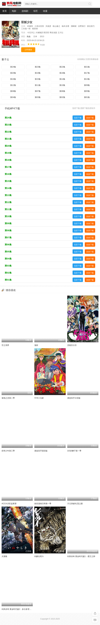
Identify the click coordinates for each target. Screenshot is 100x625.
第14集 (62, 79)
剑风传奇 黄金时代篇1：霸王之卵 (81, 556)
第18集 (62, 73)
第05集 (87, 91)
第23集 (38, 67)
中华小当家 (39, 398)
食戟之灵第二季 (8, 398)
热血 (29, 36)
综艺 (35, 11)
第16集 (13, 79)
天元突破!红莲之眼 (75, 504)
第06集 (62, 91)
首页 (4, 11)
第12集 (13, 85)
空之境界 (5, 345)
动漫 (45, 11)
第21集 (87, 67)
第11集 (38, 85)
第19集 (38, 73)
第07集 (38, 91)
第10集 (62, 85)
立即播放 (28, 50)
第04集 (13, 97)
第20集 (13, 73)
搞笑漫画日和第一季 (42, 504)
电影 (14, 11)
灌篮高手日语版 (73, 398)
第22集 (62, 67)
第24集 (13, 67)
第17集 (87, 73)
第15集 (38, 79)
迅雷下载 (78, 118)
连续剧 (25, 11)
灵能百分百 (72, 345)
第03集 (38, 97)
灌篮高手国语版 (40, 451)
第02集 (62, 97)
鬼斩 (36, 345)
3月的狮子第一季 (74, 451)
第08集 (13, 91)
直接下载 (90, 118)
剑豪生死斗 (39, 556)
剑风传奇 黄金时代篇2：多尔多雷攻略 (17, 609)
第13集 (87, 79)
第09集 (87, 85)
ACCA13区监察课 (9, 504)
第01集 (87, 97)
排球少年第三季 (8, 451)
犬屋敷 (4, 556)
